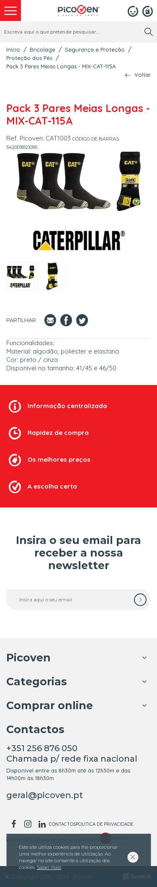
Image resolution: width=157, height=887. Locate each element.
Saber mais (49, 867)
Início (13, 49)
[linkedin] (42, 824)
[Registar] (147, 10)
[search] (148, 32)
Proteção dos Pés (29, 58)
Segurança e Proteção (95, 49)
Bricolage (42, 49)
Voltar (142, 74)
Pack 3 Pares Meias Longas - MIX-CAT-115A (61, 66)
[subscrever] (140, 599)
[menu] (10, 10)
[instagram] (28, 824)
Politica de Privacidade (104, 824)
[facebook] (13, 824)
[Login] (133, 10)
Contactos (62, 824)
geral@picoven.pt (44, 795)
